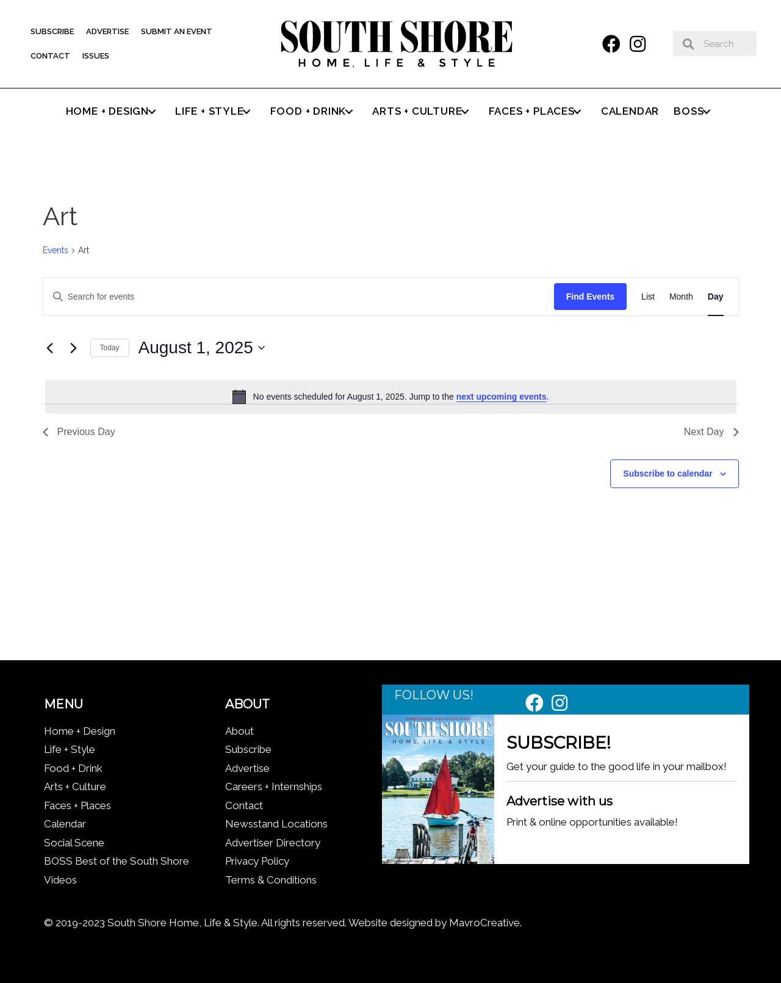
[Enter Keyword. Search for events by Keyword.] (298, 297)
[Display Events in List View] (648, 297)
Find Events (590, 296)
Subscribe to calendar (667, 473)
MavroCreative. (485, 922)
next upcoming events (501, 396)
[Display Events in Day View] (716, 297)
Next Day (711, 432)
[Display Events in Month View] (681, 297)
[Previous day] (50, 347)
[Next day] (74, 347)
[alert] (390, 397)
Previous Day (79, 432)
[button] (611, 44)
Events (55, 250)
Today (110, 348)
